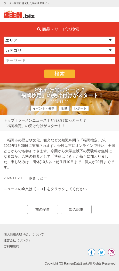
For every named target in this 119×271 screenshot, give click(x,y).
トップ (9, 120)
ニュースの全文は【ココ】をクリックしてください (45, 189)
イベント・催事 (43, 108)
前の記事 (42, 209)
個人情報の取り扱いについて (24, 234)
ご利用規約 (11, 246)
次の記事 (76, 209)
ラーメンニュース (32, 120)
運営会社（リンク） (17, 240)
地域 (64, 108)
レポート (80, 108)
